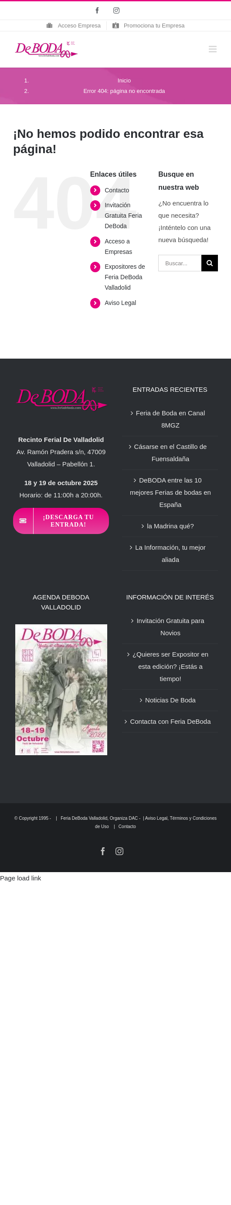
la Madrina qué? (170, 526)
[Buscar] (209, 263)
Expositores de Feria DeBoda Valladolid (125, 277)
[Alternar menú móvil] (213, 49)
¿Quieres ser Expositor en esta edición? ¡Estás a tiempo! (170, 666)
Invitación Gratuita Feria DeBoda (123, 215)
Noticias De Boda (170, 700)
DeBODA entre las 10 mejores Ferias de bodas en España (170, 492)
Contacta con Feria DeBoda (170, 721)
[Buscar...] (179, 263)
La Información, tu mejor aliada (170, 553)
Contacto (117, 190)
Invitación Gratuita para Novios (170, 627)
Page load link (20, 878)
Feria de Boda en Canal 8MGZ (170, 419)
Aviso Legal (120, 302)
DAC (133, 818)
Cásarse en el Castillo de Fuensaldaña (170, 452)
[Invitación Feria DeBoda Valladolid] (61, 521)
